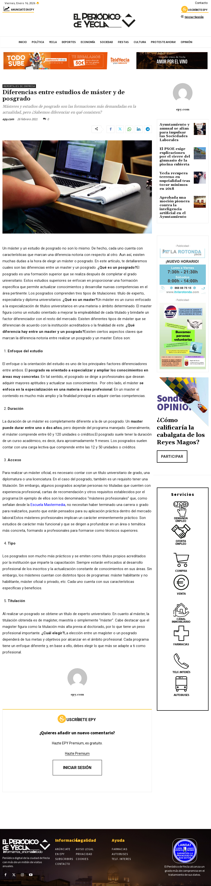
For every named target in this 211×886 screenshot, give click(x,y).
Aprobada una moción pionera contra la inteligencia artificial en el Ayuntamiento (172, 197)
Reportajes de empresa (19, 86)
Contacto (201, 3)
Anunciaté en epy (18, 10)
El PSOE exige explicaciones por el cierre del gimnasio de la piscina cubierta (175, 152)
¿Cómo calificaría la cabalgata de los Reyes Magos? (181, 419)
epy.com (8, 119)
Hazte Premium (77, 753)
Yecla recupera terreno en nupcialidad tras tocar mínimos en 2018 (173, 174)
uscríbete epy (194, 11)
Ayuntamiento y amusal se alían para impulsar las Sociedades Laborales (173, 131)
